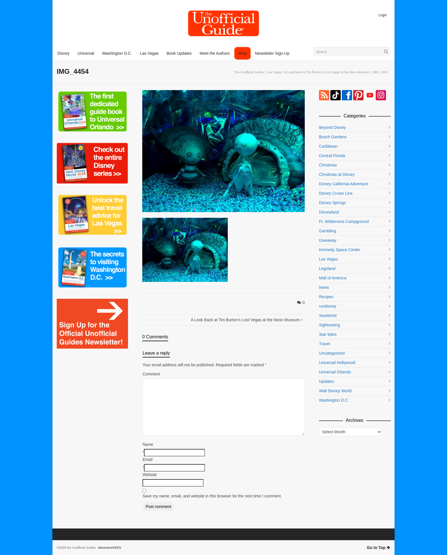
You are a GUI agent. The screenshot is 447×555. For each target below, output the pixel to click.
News (324, 287)
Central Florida (332, 155)
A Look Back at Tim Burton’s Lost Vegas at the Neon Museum (327, 72)
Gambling (327, 231)
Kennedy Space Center (339, 249)
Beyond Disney (332, 127)
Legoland (327, 268)
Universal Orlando (335, 372)
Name (148, 444)
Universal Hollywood (337, 362)
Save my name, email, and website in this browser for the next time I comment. (212, 496)
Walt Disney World (335, 391)
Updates (326, 381)
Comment (151, 374)
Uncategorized (332, 353)
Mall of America (332, 278)
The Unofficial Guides (249, 72)
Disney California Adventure (343, 184)
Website (150, 474)
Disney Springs (332, 202)
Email (148, 459)
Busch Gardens (333, 137)
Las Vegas (274, 72)
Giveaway (327, 240)
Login (383, 15)
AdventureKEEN (109, 547)
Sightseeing (329, 325)
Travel (324, 343)
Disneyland (329, 212)
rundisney (327, 306)
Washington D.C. (334, 400)
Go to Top (378, 547)
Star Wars (328, 334)
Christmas (328, 165)
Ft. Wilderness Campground (344, 221)
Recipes (326, 296)
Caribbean (328, 146)
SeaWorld (327, 315)
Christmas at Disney (337, 174)
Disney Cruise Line (336, 193)
